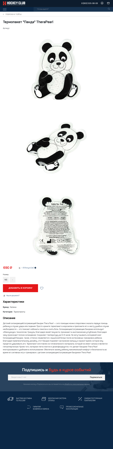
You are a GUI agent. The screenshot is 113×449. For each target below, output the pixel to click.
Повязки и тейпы (13, 14)
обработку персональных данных (77, 384)
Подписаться (96, 377)
